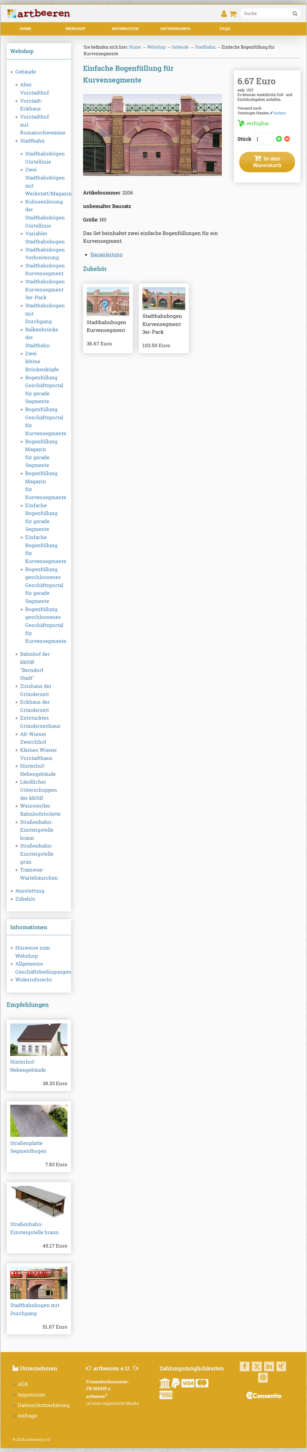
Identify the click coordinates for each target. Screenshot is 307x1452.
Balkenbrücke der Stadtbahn (38, 337)
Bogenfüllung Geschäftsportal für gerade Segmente (38, 389)
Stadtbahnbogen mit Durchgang (38, 313)
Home (25, 28)
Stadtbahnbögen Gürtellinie (38, 157)
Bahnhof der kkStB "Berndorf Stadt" (35, 666)
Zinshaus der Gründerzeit (36, 690)
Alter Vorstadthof (34, 88)
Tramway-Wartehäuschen (39, 873)
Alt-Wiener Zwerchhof (33, 738)
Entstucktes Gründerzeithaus (39, 722)
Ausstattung (29, 890)
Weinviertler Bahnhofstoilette (39, 810)
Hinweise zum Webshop (32, 951)
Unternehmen (175, 28)
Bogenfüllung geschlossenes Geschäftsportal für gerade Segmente (38, 585)
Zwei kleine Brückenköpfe (38, 361)
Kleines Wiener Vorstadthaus (38, 754)
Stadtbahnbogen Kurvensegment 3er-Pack (38, 289)
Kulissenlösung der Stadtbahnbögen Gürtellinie (38, 213)
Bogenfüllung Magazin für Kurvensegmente (38, 485)
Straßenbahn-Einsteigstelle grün (36, 853)
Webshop (75, 28)
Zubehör (25, 899)
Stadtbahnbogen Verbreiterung (38, 253)
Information (125, 28)
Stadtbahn (32, 140)
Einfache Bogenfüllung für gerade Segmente (38, 517)
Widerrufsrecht (33, 979)
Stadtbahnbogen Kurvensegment (38, 269)
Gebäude (25, 71)
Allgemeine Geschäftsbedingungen (39, 967)
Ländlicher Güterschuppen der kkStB (38, 790)
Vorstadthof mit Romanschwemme (39, 124)
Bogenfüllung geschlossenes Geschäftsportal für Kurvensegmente (38, 625)
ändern (278, 112)
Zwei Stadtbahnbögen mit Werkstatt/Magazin (38, 181)
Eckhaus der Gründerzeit (35, 706)
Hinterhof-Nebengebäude (38, 770)
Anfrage (27, 1415)
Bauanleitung (107, 254)
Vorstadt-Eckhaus (31, 105)
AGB (23, 1384)
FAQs (225, 28)
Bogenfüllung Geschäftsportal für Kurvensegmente (38, 421)
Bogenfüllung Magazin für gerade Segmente (38, 453)
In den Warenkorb (267, 161)
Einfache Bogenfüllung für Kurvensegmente (38, 549)
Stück (244, 139)
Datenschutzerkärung (44, 1405)
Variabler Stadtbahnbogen (38, 237)
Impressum (31, 1394)
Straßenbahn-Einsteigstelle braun (36, 830)
